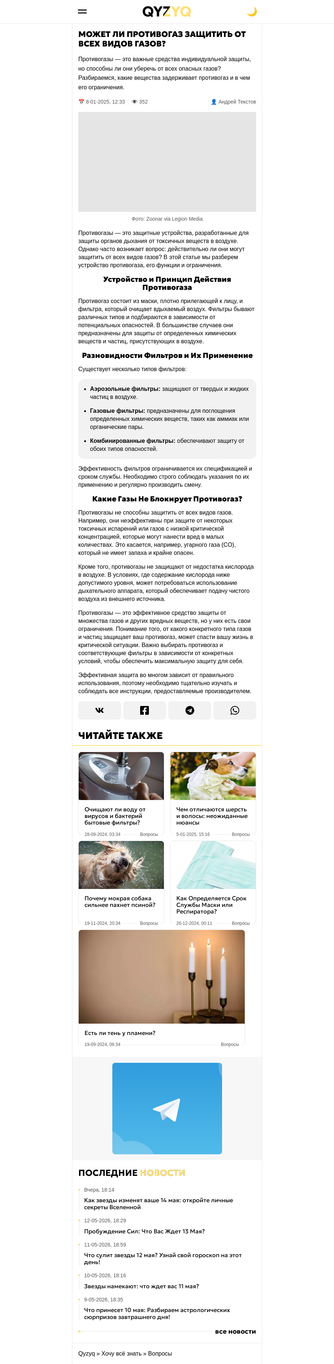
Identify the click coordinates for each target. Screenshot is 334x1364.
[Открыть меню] (82, 11)
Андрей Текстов (237, 102)
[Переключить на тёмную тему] (252, 11)
